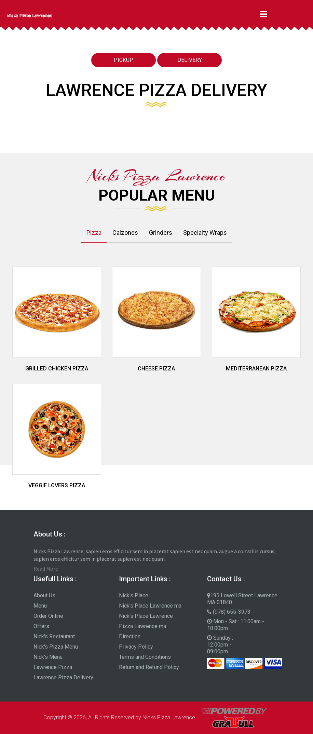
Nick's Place (133, 595)
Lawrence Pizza (52, 667)
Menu (40, 605)
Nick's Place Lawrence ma (150, 605)
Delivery (189, 60)
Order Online (48, 616)
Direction (129, 636)
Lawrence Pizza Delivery (63, 677)
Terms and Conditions (145, 657)
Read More (45, 568)
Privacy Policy (136, 646)
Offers (41, 626)
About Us (44, 595)
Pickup (123, 60)
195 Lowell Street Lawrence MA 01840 (242, 599)
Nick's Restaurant (54, 636)
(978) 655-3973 (228, 612)
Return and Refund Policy (149, 667)
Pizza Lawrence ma (142, 626)
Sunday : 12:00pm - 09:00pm (220, 645)
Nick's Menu (48, 657)
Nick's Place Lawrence (146, 616)
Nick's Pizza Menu (55, 646)
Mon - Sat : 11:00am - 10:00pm (235, 624)
